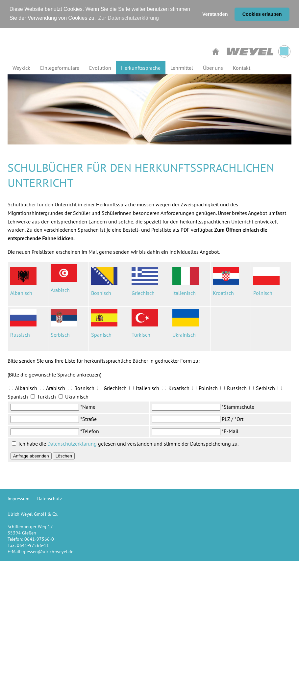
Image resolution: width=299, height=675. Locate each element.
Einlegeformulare (59, 68)
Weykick (21, 68)
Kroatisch (223, 293)
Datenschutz (49, 498)
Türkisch (141, 334)
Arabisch (60, 290)
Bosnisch (101, 293)
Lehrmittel (181, 68)
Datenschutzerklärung (72, 443)
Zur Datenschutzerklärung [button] (128, 18)
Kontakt (241, 68)
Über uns (213, 68)
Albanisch (21, 293)
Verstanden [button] (215, 14)
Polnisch (262, 293)
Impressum (18, 498)
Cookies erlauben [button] (262, 14)
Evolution (100, 68)
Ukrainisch (184, 334)
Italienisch (184, 293)
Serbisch (60, 334)
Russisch (20, 334)
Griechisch (143, 293)
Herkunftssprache (141, 68)
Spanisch (101, 334)
